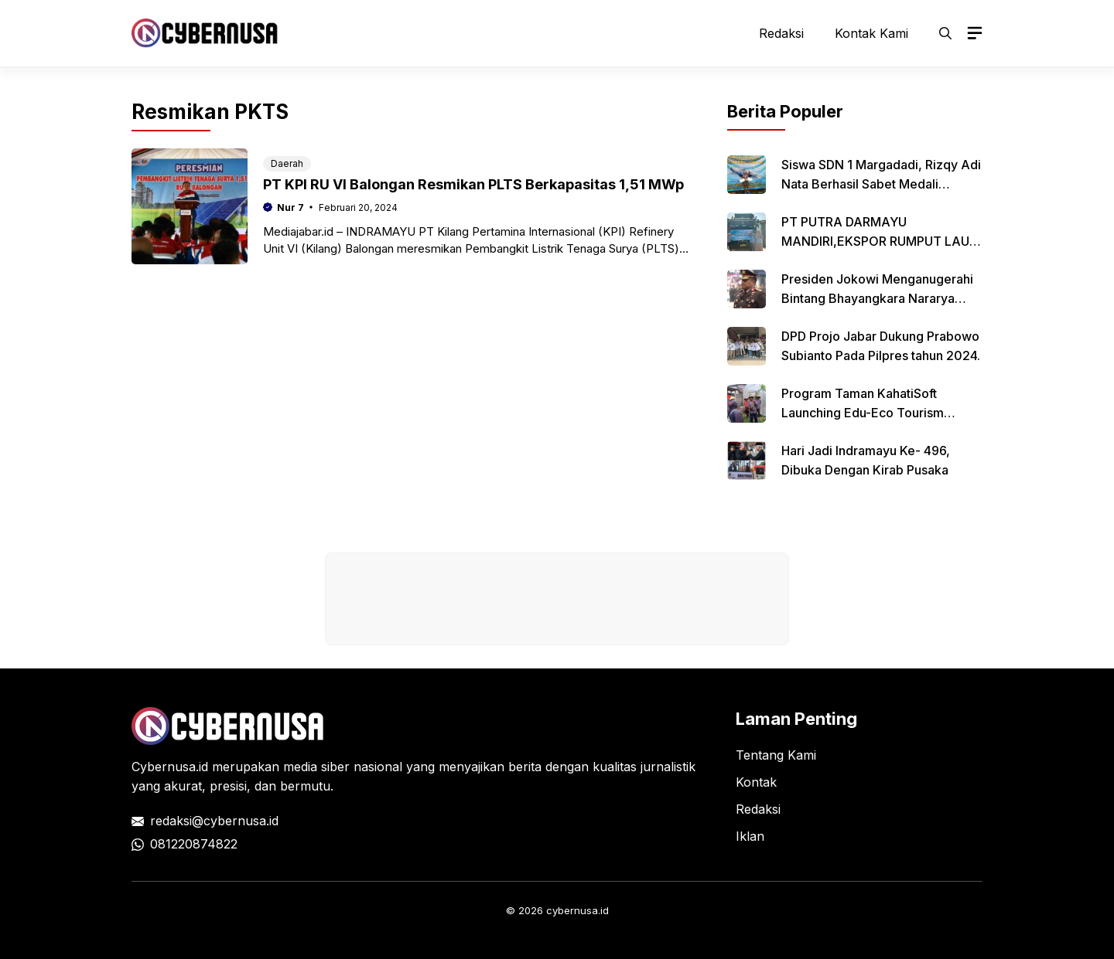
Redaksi (781, 33)
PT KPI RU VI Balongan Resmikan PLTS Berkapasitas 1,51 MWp (473, 184)
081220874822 (193, 844)
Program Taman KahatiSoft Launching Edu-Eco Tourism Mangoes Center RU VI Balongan (876, 413)
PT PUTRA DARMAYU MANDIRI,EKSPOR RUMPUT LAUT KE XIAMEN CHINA (879, 241)
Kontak (756, 782)
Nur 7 (290, 207)
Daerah (287, 163)
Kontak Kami (871, 33)
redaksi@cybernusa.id (214, 820)
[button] (945, 33)
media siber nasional (342, 766)
